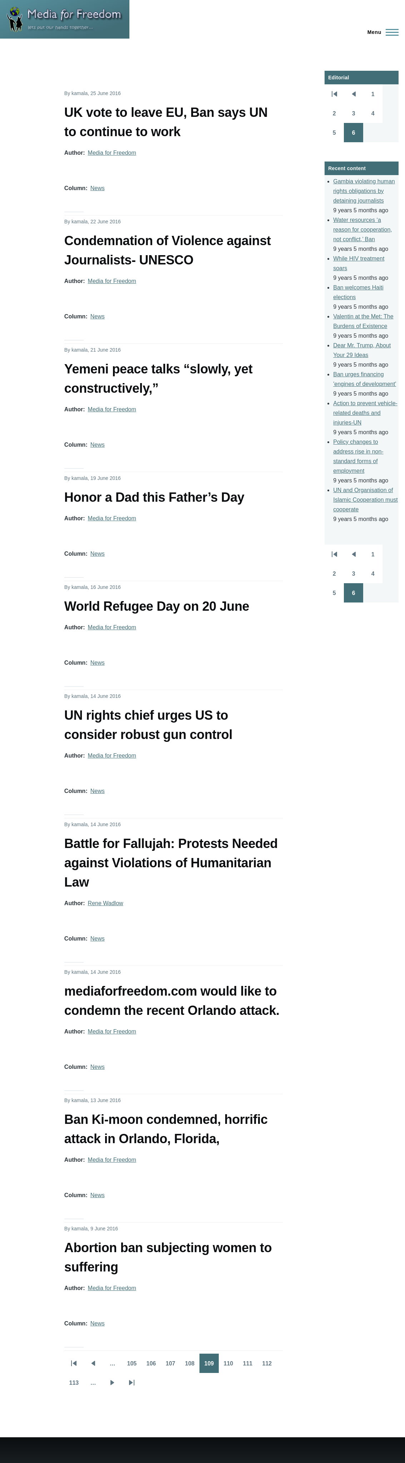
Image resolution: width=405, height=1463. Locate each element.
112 (269, 1365)
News (97, 188)
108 (192, 1365)
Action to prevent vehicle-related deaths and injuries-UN (365, 413)
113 (76, 1385)
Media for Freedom (112, 153)
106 (153, 1365)
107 (173, 1365)
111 (250, 1365)
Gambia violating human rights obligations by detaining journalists (364, 191)
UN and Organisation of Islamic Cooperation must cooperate (365, 499)
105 (134, 1365)
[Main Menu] (381, 32)
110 (230, 1365)
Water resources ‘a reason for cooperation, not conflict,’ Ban (362, 229)
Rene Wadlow (105, 903)
